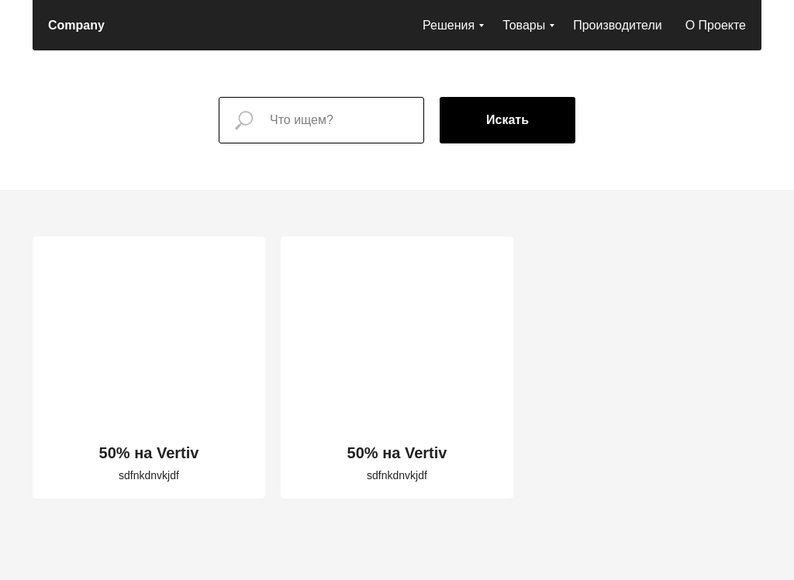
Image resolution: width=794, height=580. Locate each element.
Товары (523, 25)
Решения (449, 25)
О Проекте (715, 25)
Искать (507, 119)
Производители (617, 25)
